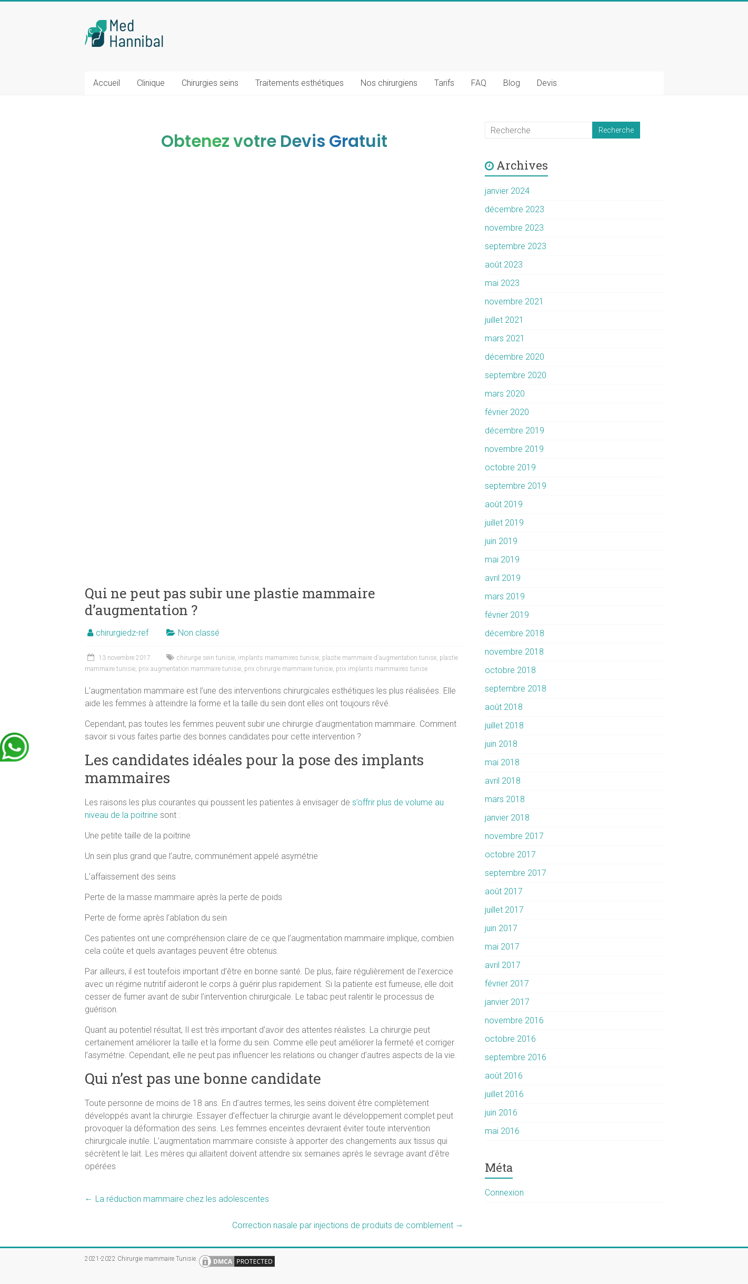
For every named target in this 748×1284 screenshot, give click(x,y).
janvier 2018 (507, 818)
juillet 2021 (504, 320)
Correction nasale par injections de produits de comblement (348, 1225)
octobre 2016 (510, 1039)
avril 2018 (503, 781)
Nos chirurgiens (389, 83)
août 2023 (504, 265)
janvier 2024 (507, 191)
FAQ (478, 83)
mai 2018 (502, 762)
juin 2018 (501, 744)
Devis (547, 83)
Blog (511, 83)
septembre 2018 (515, 689)
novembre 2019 (514, 449)
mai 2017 (502, 947)
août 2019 (504, 504)
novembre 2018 (514, 652)
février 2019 (507, 615)
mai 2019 (502, 560)
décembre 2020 (514, 357)
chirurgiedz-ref (122, 633)
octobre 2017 (510, 855)
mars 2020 (505, 394)
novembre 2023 (514, 228)
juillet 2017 (504, 910)
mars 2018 (505, 799)
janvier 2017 (507, 1002)
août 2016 (504, 1076)
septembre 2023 (515, 246)
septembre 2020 (515, 375)
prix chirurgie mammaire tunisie (288, 669)
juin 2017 (501, 928)
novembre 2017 (514, 836)
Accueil (106, 83)
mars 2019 (505, 596)
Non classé (199, 633)
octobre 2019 (510, 467)
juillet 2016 (504, 1094)
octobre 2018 (510, 670)
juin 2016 (501, 1113)
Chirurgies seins (210, 83)
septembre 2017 (515, 873)
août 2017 (504, 891)
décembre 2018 (514, 633)
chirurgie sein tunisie (206, 657)
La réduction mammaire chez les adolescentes (177, 1199)
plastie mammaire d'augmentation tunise (379, 657)
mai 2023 (502, 283)
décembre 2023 (514, 209)
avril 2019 (503, 578)
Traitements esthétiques (299, 83)
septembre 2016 (515, 1057)
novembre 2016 (514, 1020)
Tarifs (444, 83)
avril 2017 (503, 965)
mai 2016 (502, 1131)
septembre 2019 (515, 486)
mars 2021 (505, 338)
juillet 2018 (504, 725)
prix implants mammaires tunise (381, 669)
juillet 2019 (504, 523)
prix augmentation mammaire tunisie (189, 669)
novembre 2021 (514, 302)
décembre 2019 (514, 431)
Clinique (151, 83)
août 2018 (504, 707)
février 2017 (507, 984)
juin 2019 (501, 541)
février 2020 (507, 412)
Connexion (504, 1193)
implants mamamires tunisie (278, 657)
